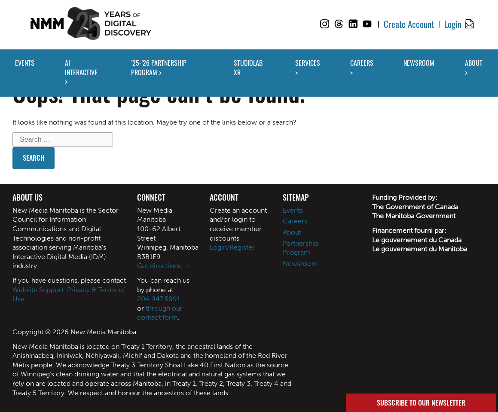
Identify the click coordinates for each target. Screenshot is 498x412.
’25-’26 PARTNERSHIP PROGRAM (158, 67)
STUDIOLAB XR (248, 67)
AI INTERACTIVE (81, 67)
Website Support (38, 290)
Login (452, 24)
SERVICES (307, 63)
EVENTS (24, 63)
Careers (295, 221)
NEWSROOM (418, 63)
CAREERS (361, 63)
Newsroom (300, 263)
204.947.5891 (158, 299)
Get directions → (163, 266)
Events (293, 210)
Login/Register (232, 247)
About (292, 232)
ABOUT (474, 63)
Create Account (409, 24)
